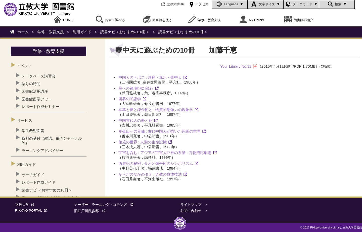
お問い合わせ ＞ (194, 211)
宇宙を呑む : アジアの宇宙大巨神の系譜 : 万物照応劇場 (164, 152)
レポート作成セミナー (40, 106)
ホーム (23, 32)
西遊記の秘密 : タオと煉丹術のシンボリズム (155, 163)
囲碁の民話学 (129, 99)
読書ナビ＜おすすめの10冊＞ (125, 32)
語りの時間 (31, 84)
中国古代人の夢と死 (135, 120)
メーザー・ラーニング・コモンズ (105, 205)
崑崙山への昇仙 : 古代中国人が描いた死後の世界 (159, 131)
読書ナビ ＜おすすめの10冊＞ (47, 190)
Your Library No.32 (236, 66)
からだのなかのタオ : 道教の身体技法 (150, 174)
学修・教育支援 (204, 20)
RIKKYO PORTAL (32, 210)
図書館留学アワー (37, 99)
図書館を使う (157, 20)
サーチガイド (33, 175)
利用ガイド (82, 32)
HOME (63, 20)
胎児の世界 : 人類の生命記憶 (142, 142)
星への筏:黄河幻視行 (135, 88)
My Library (252, 20)
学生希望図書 (33, 131)
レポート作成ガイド (39, 182)
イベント (24, 66)
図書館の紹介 (298, 20)
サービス (24, 120)
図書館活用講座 (35, 91)
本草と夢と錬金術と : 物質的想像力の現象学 (155, 109)
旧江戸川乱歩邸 (91, 211)
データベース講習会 (39, 76)
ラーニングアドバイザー (42, 150)
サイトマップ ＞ (194, 205)
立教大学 (25, 205)
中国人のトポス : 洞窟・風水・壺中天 (150, 77)
